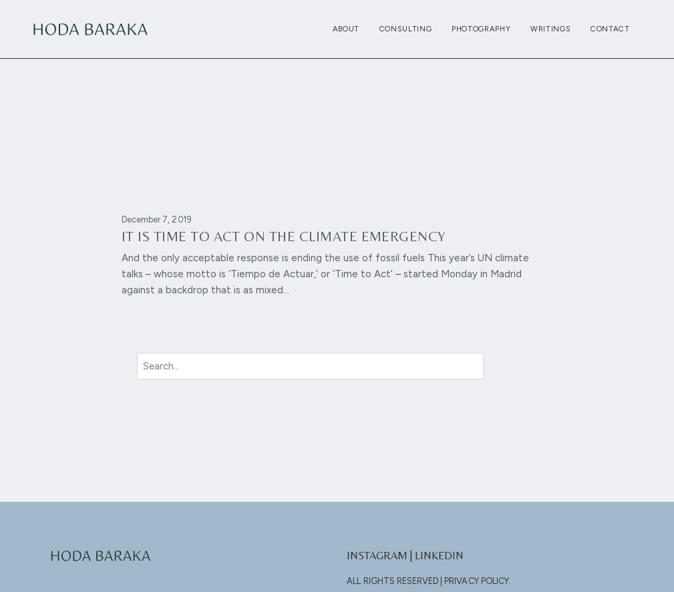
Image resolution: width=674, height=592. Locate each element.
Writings (550, 28)
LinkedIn (439, 555)
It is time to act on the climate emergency (284, 237)
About (346, 28)
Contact (610, 28)
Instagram (377, 555)
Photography (481, 28)
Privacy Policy (476, 581)
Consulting (405, 28)
